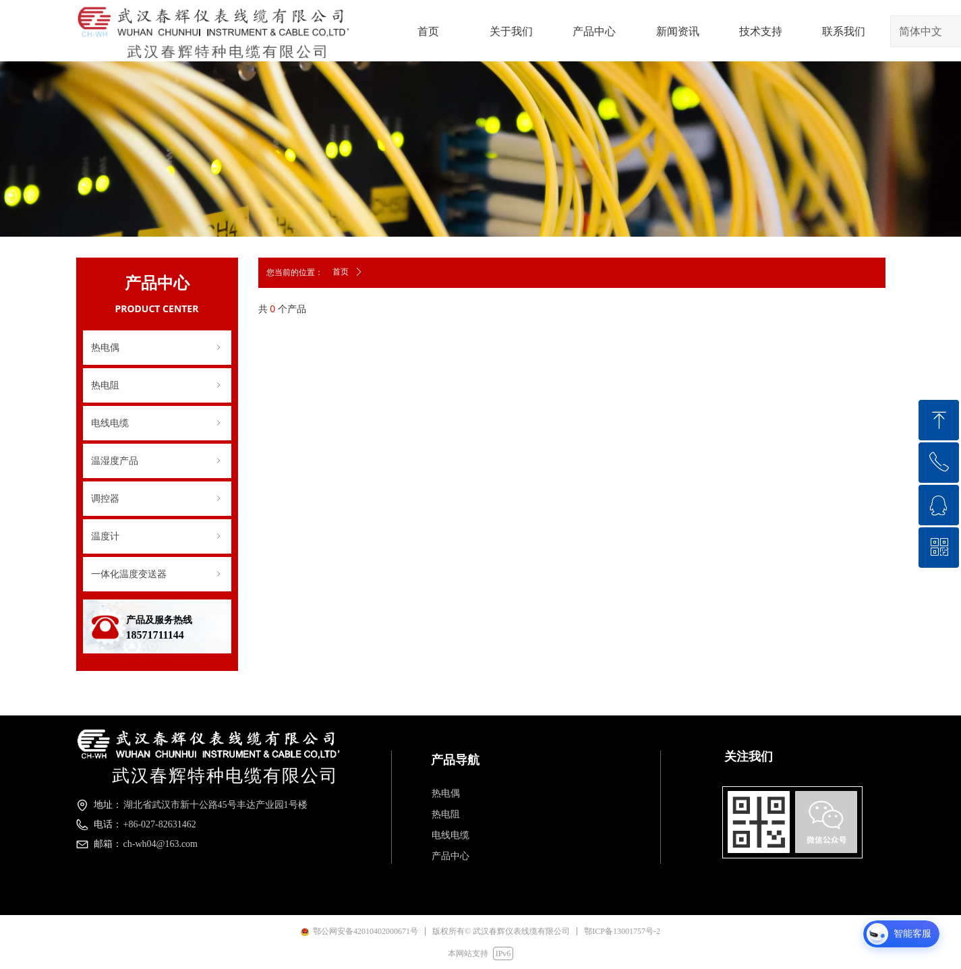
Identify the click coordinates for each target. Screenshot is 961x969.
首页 (340, 271)
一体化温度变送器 (157, 574)
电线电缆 (157, 423)
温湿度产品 (157, 461)
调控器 (157, 499)
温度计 (157, 536)
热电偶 (157, 348)
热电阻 (157, 385)
